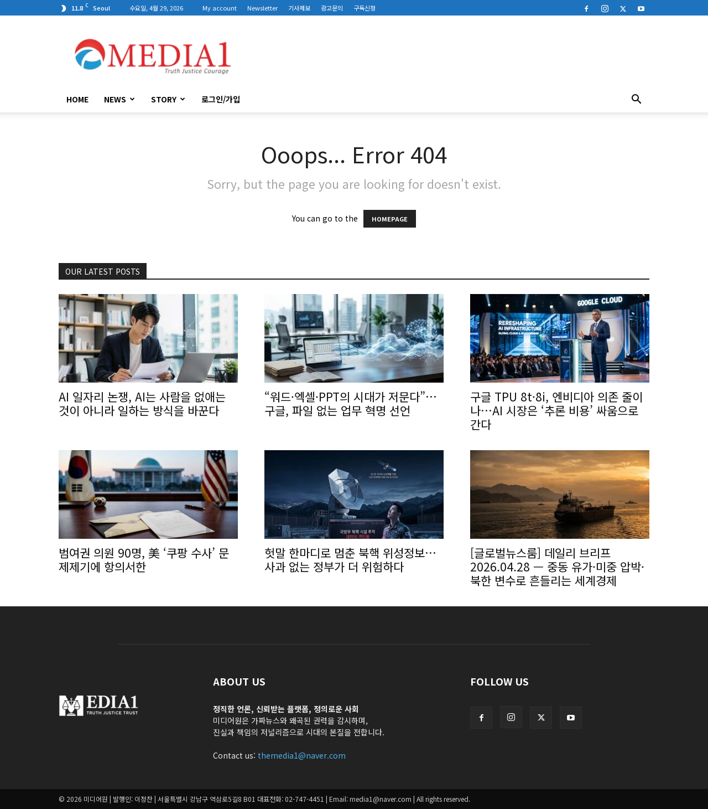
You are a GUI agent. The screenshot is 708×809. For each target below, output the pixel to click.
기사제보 (299, 7)
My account (219, 7)
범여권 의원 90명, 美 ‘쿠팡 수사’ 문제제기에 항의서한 (144, 559)
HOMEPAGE (390, 218)
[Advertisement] (448, 56)
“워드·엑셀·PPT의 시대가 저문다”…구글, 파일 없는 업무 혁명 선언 (350, 403)
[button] (636, 100)
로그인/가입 (220, 99)
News (119, 99)
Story (168, 99)
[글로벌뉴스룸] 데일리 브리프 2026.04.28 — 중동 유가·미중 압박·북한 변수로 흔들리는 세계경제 (557, 566)
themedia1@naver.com (302, 755)
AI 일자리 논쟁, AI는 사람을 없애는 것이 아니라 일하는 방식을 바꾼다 (142, 403)
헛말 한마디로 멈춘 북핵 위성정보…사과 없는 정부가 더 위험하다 (350, 559)
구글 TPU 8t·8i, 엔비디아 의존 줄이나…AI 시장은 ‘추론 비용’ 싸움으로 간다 (556, 410)
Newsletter (262, 7)
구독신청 (364, 7)
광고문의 (332, 7)
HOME (77, 99)
